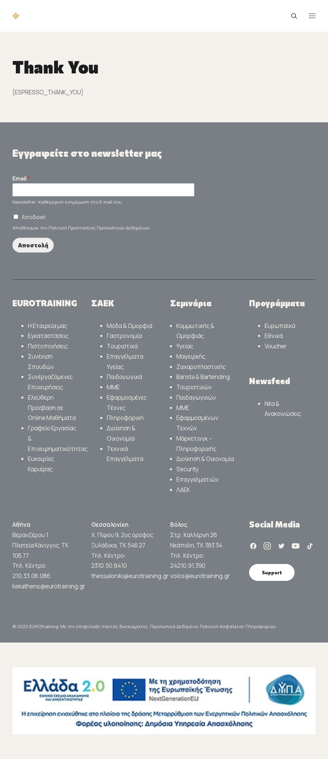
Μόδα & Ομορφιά (129, 326)
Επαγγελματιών (197, 479)
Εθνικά (274, 336)
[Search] (291, 16)
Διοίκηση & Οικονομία (205, 459)
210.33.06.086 (31, 576)
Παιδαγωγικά (124, 377)
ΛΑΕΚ (183, 490)
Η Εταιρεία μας (47, 326)
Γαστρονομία (124, 336)
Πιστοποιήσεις (48, 346)
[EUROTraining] (64, 15)
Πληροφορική (125, 418)
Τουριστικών (194, 387)
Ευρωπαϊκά (280, 326)
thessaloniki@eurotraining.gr (129, 576)
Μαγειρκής (190, 356)
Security (187, 469)
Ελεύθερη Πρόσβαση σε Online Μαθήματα (52, 407)
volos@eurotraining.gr (200, 576)
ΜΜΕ (113, 387)
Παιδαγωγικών (196, 397)
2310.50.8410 (109, 566)
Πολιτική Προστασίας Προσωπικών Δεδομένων (99, 228)
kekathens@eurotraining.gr (48, 586)
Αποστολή (33, 245)
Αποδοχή (33, 217)
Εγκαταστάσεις (48, 336)
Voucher (276, 346)
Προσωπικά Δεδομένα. (175, 626)
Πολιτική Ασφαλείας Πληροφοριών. (238, 626)
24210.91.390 (187, 566)
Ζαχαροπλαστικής (201, 367)
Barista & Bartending (203, 377)
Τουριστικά (122, 346)
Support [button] (272, 572)
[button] (312, 16)
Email (21, 178)
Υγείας (184, 346)
